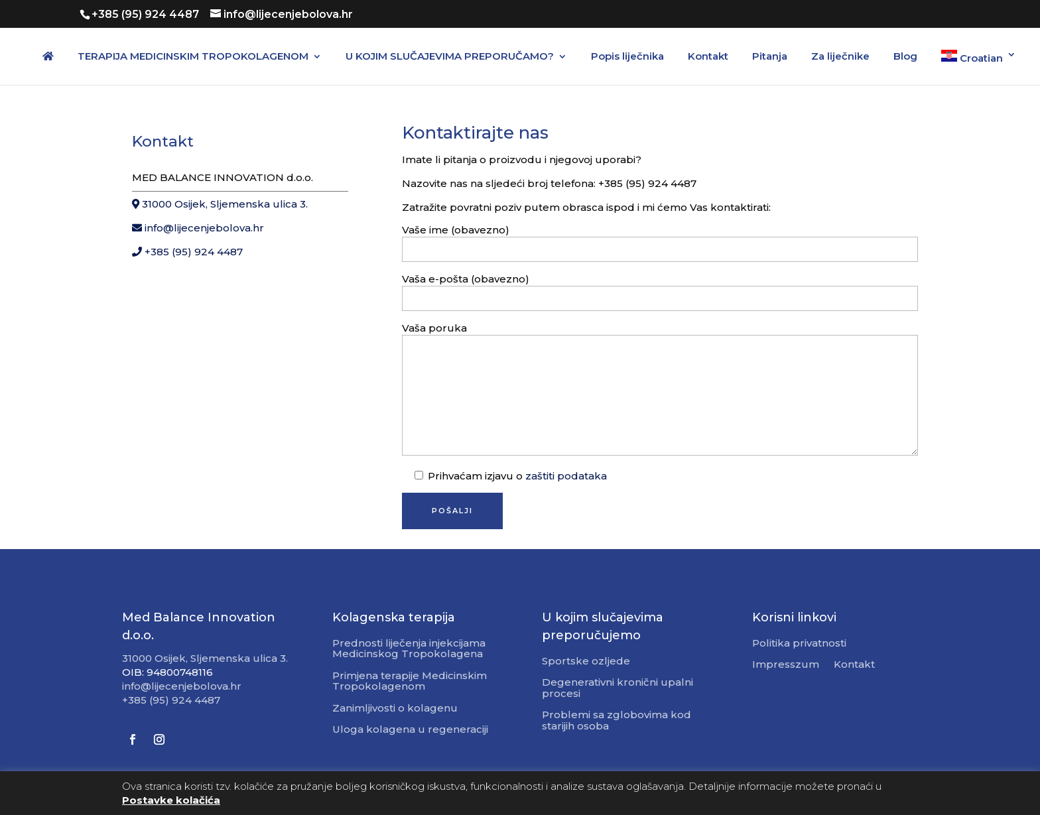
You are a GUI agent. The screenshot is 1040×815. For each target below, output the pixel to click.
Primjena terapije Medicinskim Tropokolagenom (409, 681)
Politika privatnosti (799, 643)
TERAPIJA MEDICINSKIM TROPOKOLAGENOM (193, 57)
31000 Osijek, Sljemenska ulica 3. (220, 204)
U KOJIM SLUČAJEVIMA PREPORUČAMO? (450, 57)
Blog (905, 57)
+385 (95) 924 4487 (187, 251)
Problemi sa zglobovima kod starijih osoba (616, 721)
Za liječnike (840, 57)
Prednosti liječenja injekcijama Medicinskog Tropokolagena (409, 649)
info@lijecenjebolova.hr (198, 227)
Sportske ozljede (586, 661)
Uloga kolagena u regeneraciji (410, 729)
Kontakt (708, 57)
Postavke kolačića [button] (171, 800)
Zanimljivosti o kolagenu (395, 708)
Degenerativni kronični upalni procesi (617, 688)
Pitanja (769, 57)
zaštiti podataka (566, 476)
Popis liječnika (627, 57)
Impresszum (785, 664)
